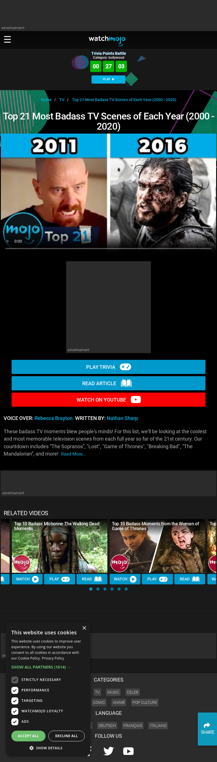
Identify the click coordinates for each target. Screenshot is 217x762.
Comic (99, 683)
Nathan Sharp (122, 418)
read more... (73, 454)
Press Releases (112, 752)
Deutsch (107, 706)
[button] (90, 589)
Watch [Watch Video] (27, 579)
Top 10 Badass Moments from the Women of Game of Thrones (155, 526)
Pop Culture (145, 683)
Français (132, 706)
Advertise (170, 752)
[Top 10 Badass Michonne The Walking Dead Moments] (59, 546)
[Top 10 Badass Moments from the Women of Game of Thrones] (157, 546)
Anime (119, 683)
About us (152, 752)
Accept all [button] (28, 735)
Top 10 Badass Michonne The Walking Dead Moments (56, 526)
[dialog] (48, 689)
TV (97, 673)
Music (113, 673)
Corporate (134, 752)
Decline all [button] (66, 735)
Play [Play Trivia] (59, 579)
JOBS (185, 752)
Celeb (132, 673)
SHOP (197, 752)
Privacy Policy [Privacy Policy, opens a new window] (53, 658)
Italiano (158, 706)
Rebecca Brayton (53, 418)
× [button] (84, 628)
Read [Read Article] (92, 579)
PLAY (108, 79)
